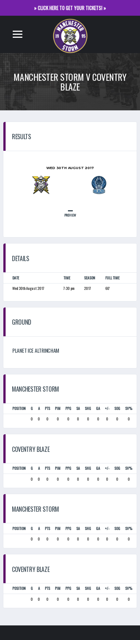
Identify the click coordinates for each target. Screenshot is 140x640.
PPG (68, 408)
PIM (57, 408)
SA (78, 408)
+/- (107, 408)
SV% (128, 408)
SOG (117, 408)
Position (19, 408)
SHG (88, 408)
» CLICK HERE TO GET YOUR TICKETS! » (70, 8)
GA (98, 408)
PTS (47, 408)
